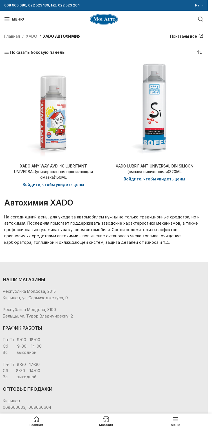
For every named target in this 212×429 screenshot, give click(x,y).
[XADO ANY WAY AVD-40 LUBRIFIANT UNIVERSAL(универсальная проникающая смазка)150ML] (53, 111)
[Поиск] (200, 19)
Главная (12, 36)
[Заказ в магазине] (199, 52)
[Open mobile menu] (14, 19)
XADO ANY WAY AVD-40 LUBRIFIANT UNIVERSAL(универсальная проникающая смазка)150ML (53, 171)
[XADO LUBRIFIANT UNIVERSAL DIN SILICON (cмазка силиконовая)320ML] (154, 111)
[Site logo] (104, 18)
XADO (31, 36)
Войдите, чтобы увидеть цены (53, 184)
